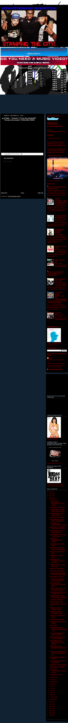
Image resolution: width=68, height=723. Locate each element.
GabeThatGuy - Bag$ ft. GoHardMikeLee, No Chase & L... (58, 648)
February (52, 697)
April (51, 692)
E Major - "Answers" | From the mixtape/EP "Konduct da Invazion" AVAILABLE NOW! (20, 119)
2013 (50, 704)
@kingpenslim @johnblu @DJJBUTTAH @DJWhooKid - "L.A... (58, 629)
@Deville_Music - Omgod (56, 601)
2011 (50, 708)
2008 (50, 715)
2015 (50, 498)
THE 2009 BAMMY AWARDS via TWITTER (60, 231)
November (53, 677)
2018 (50, 491)
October (52, 679)
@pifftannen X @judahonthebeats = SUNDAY (56, 540)
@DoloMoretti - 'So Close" (57, 576)
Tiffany (50, 358)
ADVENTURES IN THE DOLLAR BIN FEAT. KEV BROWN (57, 642)
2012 (50, 706)
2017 (50, 493)
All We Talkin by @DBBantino (57, 507)
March (52, 694)
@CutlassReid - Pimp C (56, 674)
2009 (50, 713)
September (53, 681)
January (52, 699)
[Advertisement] (22, 178)
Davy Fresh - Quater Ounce (57, 570)
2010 (50, 710)
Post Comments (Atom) (14, 196)
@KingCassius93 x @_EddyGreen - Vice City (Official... (57, 503)
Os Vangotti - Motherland (56, 599)
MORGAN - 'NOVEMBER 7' (57, 568)
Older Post (40, 192)
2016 (50, 495)
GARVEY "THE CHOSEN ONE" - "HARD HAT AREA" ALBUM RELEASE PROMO (55, 273)
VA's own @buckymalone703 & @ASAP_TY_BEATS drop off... (58, 653)
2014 (50, 702)
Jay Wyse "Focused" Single (57, 619)
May (51, 690)
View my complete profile (55, 369)
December (53, 500)
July (51, 686)
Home (22, 192)
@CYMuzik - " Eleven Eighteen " (58, 664)
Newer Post (4, 192)
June (51, 688)
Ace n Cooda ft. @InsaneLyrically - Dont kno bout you (58, 670)
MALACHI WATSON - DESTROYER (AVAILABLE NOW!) (57, 584)
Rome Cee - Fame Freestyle (57, 517)
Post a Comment (7, 161)
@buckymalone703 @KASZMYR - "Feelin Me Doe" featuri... (57, 561)
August (52, 684)
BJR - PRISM (53, 625)
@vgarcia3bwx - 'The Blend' (57, 666)
